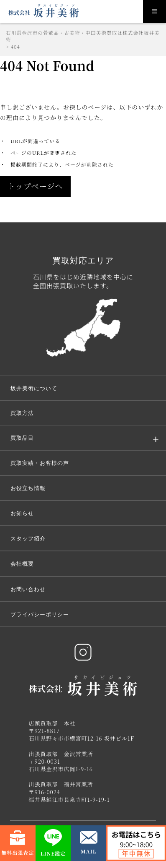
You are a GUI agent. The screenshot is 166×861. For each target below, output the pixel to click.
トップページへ (35, 185)
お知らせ (22, 513)
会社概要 (22, 563)
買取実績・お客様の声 (39, 462)
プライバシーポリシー (39, 614)
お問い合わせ (28, 589)
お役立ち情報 (28, 488)
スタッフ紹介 (28, 538)
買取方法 (22, 413)
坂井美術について (33, 388)
